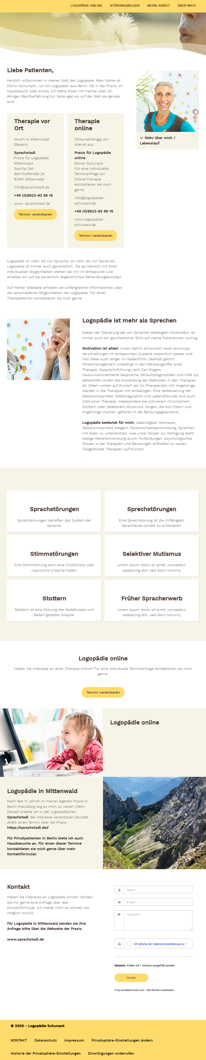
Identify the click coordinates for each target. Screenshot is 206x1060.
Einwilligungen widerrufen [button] (111, 1053)
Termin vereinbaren (35, 214)
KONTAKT (19, 1040)
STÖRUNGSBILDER (125, 6)
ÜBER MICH (187, 6)
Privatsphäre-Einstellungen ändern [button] (122, 1040)
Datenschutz (45, 1040)
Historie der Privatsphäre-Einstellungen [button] (46, 1053)
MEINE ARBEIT (158, 6)
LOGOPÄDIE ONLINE (86, 6)
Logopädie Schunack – (27, 3)
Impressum (74, 1040)
